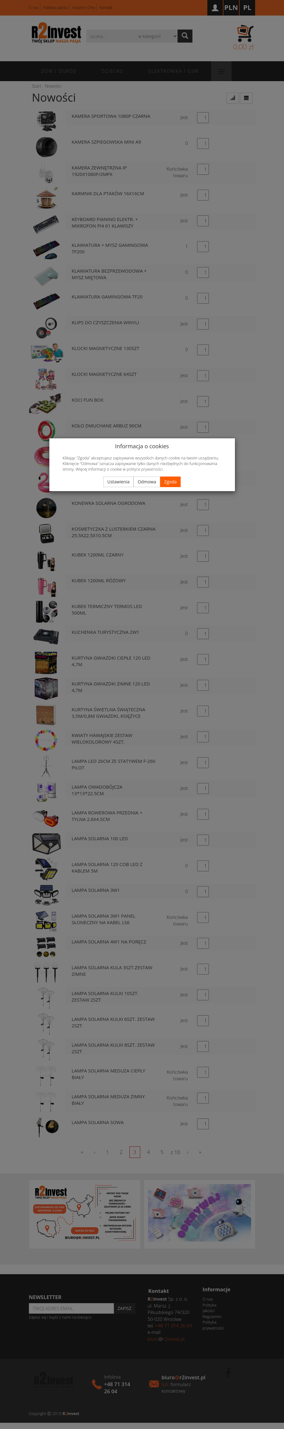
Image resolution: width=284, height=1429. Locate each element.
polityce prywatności (145, 469)
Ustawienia (118, 482)
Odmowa (146, 482)
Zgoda (170, 482)
